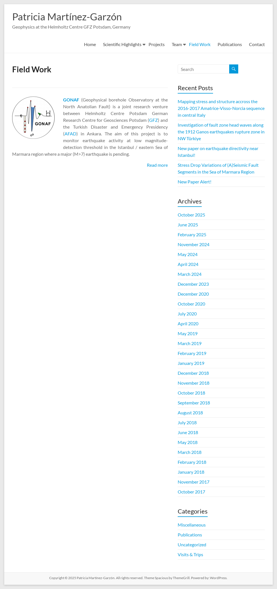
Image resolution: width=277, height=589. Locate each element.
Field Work (200, 44)
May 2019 (187, 333)
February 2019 (192, 353)
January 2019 (191, 363)
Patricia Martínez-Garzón (68, 16)
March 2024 (189, 274)
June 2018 (188, 432)
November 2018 (193, 383)
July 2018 (187, 422)
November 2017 (193, 481)
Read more (157, 165)
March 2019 (189, 343)
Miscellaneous (192, 524)
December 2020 (193, 293)
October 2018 (191, 392)
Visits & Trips (190, 554)
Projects (157, 44)
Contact (257, 44)
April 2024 (188, 264)
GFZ (153, 120)
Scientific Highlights (122, 44)
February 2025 (192, 234)
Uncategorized (192, 544)
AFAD (70, 133)
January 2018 (191, 472)
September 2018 (194, 402)
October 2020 (191, 303)
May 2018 (187, 442)
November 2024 (193, 244)
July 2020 (187, 313)
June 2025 (188, 224)
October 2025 (191, 214)
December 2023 (193, 284)
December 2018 (193, 373)
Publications (230, 44)
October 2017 (191, 491)
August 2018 (190, 412)
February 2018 (192, 462)
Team (177, 44)
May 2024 (187, 254)
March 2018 (189, 452)
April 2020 (188, 323)
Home (90, 44)
